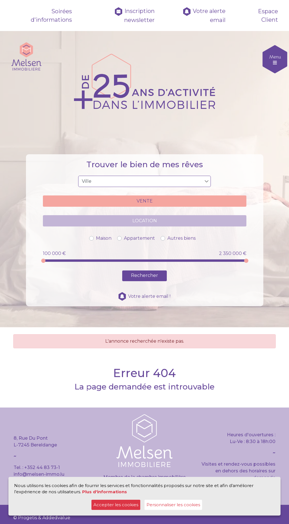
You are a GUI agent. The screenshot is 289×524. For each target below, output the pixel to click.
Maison (103, 238)
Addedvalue (56, 517)
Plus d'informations (104, 491)
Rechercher (144, 275)
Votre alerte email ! (144, 296)
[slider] (43, 261)
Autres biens (181, 238)
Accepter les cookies (115, 504)
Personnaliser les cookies (173, 504)
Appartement (139, 238)
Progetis (27, 517)
